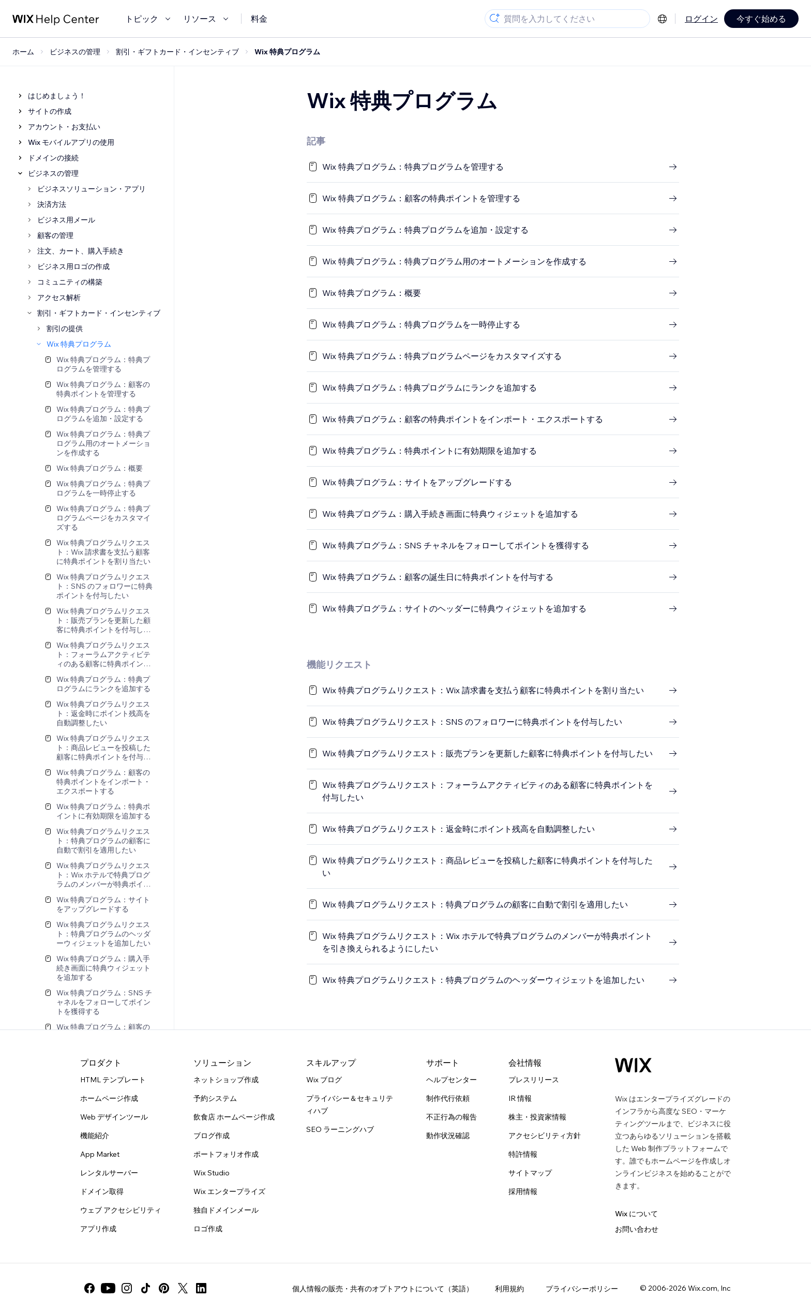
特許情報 (522, 1154)
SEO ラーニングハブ (340, 1129)
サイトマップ (530, 1172)
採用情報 (522, 1191)
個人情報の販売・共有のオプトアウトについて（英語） (382, 1288)
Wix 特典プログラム (287, 51)
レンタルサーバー (109, 1172)
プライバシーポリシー (582, 1288)
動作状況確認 (448, 1135)
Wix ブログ (324, 1079)
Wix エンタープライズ (229, 1191)
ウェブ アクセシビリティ (120, 1210)
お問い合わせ (636, 1229)
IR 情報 (520, 1098)
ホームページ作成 (109, 1098)
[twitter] (182, 1288)
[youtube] (108, 1288)
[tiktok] (145, 1288)
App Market (99, 1154)
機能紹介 (94, 1135)
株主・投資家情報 (537, 1117)
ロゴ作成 (207, 1228)
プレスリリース (533, 1079)
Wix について (636, 1213)
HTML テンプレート (113, 1079)
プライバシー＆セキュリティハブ (349, 1104)
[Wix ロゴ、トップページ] (633, 1065)
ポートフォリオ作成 (226, 1154)
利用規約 (509, 1288)
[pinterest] (164, 1288)
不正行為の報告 (451, 1117)
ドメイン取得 (102, 1191)
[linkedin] (201, 1288)
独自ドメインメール (226, 1210)
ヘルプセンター (451, 1079)
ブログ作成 (211, 1135)
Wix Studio (211, 1172)
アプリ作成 (98, 1228)
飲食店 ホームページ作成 (234, 1117)
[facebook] (89, 1288)
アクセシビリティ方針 (544, 1135)
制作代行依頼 (448, 1098)
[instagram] (126, 1288)
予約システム (215, 1098)
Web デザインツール (114, 1117)
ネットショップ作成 (226, 1079)
